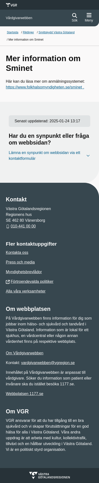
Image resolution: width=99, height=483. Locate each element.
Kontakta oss (17, 252)
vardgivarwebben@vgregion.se (48, 363)
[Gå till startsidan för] (19, 18)
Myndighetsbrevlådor (24, 272)
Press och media (20, 262)
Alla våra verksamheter (26, 291)
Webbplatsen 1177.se (24, 394)
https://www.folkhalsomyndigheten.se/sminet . (45, 87)
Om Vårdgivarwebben (24, 353)
